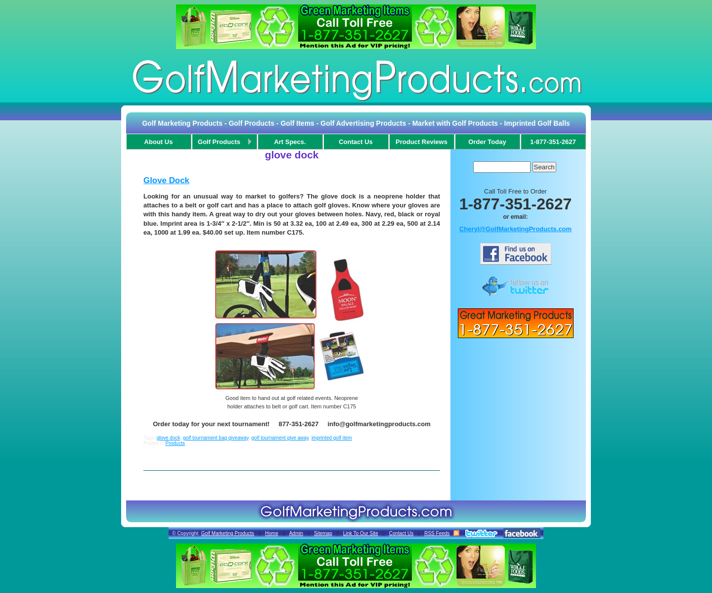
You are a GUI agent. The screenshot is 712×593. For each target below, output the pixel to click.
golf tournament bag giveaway (216, 438)
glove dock (168, 438)
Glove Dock (166, 180)
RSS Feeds (436, 533)
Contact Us (401, 533)
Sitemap (323, 533)
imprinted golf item (332, 438)
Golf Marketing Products (227, 533)
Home (271, 533)
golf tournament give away (280, 438)
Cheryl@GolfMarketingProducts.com (515, 229)
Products (174, 443)
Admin (296, 533)
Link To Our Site (360, 533)
